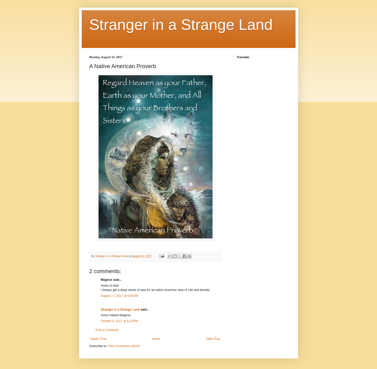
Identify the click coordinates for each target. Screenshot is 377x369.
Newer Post (98, 339)
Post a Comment (107, 330)
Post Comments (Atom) (124, 346)
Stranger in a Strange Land (181, 24)
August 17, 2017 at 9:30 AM (119, 296)
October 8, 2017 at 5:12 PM (119, 321)
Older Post (213, 339)
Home (156, 339)
